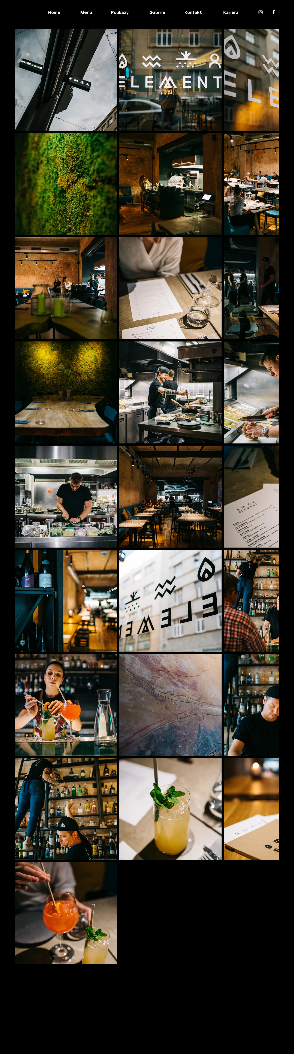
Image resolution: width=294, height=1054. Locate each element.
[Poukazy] (120, 12)
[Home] (54, 12)
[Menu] (86, 12)
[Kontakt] (193, 12)
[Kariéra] (231, 12)
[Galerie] (157, 12)
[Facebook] (273, 12)
